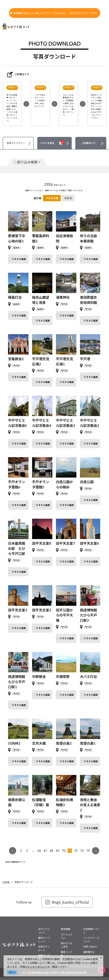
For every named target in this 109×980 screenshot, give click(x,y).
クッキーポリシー (37, 966)
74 (88, 850)
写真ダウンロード (23, 882)
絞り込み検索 (27, 162)
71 (70, 850)
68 (51, 850)
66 (39, 850)
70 (63, 850)
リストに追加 (19, 259)
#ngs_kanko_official (67, 902)
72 (76, 850)
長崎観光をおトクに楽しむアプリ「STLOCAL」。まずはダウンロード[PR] (53, 13)
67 (45, 850)
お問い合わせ (90, 946)
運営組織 (65, 929)
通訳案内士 (89, 952)
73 (82, 850)
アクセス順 (52, 198)
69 (57, 850)
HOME (6, 882)
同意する (12, 972)
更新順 (68, 198)
